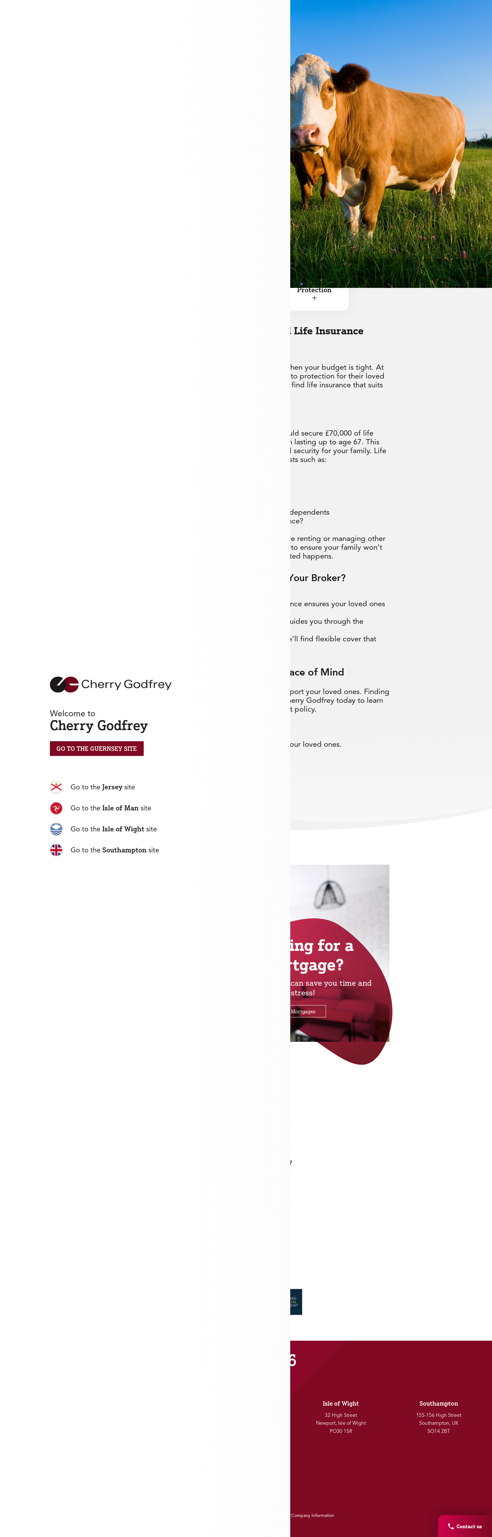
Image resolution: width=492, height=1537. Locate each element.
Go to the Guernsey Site (96, 748)
